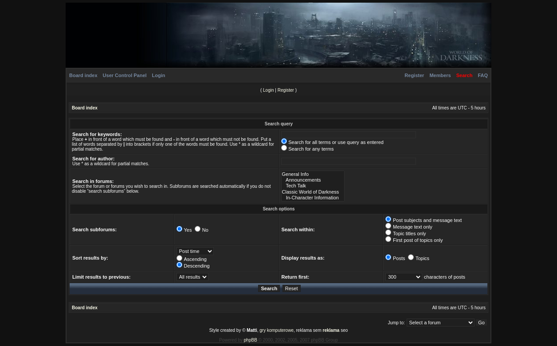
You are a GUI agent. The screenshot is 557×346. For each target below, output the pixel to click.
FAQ (483, 75)
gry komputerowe (276, 330)
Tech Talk (313, 186)
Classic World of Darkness (313, 192)
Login (158, 75)
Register (414, 75)
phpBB (250, 340)
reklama (331, 330)
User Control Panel (125, 75)
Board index (83, 75)
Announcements (313, 180)
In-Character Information (313, 198)
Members (440, 75)
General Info (313, 174)
